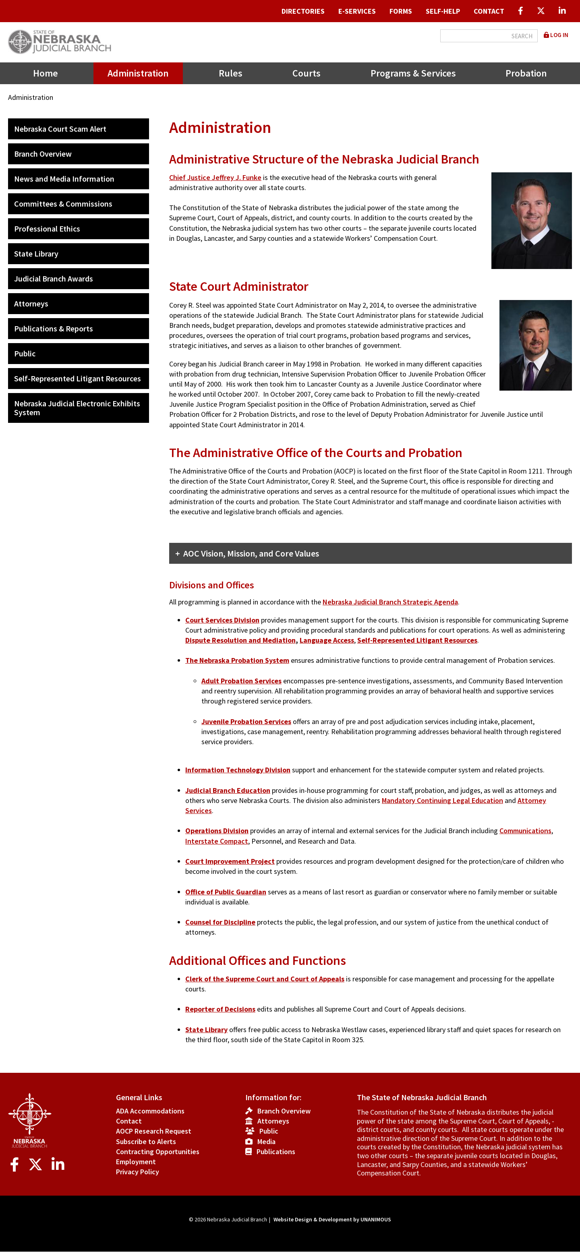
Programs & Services (413, 73)
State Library (36, 253)
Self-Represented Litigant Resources (77, 378)
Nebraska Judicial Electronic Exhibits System (77, 407)
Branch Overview (43, 154)
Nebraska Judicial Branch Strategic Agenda (390, 601)
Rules (230, 73)
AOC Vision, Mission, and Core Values (251, 553)
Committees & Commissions (63, 204)
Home (45, 73)
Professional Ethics (47, 228)
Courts (306, 73)
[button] (525, 278)
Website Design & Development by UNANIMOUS (332, 1219)
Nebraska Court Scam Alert (60, 129)
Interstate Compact (216, 841)
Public (24, 353)
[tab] (370, 553)
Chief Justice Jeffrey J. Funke (215, 177)
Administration (138, 73)
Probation (526, 73)
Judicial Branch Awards (53, 278)
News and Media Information (64, 179)
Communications (525, 830)
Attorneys (31, 303)
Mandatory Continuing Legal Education (442, 800)
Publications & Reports (53, 328)
